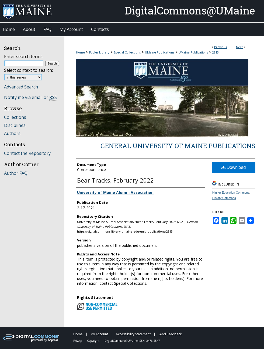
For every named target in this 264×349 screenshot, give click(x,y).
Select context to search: (28, 70)
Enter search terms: (23, 56)
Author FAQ (15, 173)
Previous (220, 47)
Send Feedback (170, 334)
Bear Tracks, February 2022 (115, 180)
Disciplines (15, 125)
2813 (215, 52)
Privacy (78, 341)
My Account (100, 334)
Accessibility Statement (133, 334)
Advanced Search (21, 87)
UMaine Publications (159, 52)
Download (233, 167)
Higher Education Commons (230, 192)
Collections (15, 117)
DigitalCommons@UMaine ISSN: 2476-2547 (132, 341)
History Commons (224, 198)
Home (80, 52)
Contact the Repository (27, 153)
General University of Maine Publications (177, 145)
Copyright (93, 341)
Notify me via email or (30, 97)
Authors (12, 133)
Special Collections (127, 52)
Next (239, 47)
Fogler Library (99, 52)
